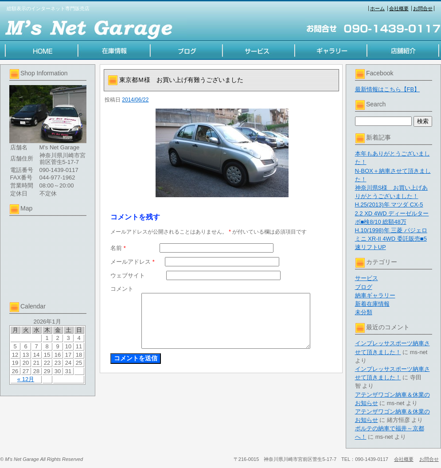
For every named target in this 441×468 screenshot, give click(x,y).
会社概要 (399, 8)
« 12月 (25, 379)
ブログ (363, 287)
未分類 (363, 312)
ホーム (377, 8)
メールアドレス (132, 261)
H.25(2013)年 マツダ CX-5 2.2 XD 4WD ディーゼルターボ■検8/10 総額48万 (392, 213)
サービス (366, 278)
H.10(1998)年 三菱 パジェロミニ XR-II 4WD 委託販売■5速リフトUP (391, 238)
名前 (118, 248)
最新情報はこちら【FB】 (387, 89)
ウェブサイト (127, 275)
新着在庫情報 (372, 303)
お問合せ (423, 8)
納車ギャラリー (375, 295)
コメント (121, 288)
